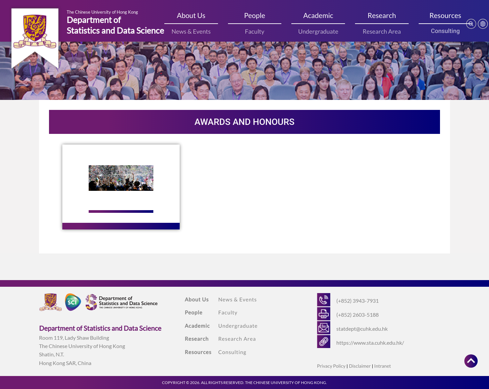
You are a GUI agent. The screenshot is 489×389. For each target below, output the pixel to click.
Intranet (382, 366)
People (254, 15)
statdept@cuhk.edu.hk (362, 328)
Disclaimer (360, 366)
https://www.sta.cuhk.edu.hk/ (370, 342)
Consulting (445, 31)
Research (382, 15)
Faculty (254, 31)
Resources (445, 15)
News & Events (191, 31)
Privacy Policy (331, 366)
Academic (318, 15)
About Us (191, 15)
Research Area (382, 31)
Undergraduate (318, 31)
